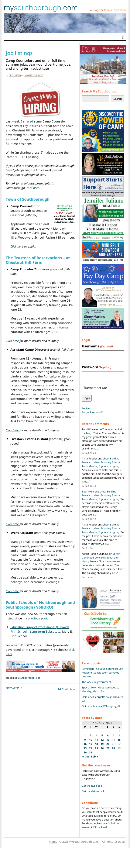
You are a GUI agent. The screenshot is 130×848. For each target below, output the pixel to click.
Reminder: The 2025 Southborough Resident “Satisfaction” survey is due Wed (102, 672)
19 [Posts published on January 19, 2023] (102, 744)
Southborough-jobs (29, 677)
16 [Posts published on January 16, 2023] (85, 744)
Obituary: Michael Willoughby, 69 (101, 706)
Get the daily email (93, 791)
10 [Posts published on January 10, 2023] (90, 739)
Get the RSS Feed (92, 786)
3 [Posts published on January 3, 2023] (91, 735)
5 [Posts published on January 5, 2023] (102, 735)
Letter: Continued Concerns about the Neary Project (101, 557)
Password (96, 367)
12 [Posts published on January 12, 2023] (102, 739)
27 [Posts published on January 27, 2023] (107, 748)
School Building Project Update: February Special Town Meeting (101, 462)
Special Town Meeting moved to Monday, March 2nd (100, 689)
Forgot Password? (92, 412)
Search (117, 99)
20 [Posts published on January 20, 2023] (107, 744)
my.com (41, 7)
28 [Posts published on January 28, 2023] (113, 748)
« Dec (85, 756)
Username (97, 346)
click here (33, 188)
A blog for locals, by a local (108, 10)
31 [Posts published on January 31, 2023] (90, 752)
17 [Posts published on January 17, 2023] (90, 744)
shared (28, 121)
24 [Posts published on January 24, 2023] (90, 748)
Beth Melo (15, 75)
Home (53, 842)
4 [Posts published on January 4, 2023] (96, 735)
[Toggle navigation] (122, 37)
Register (87, 408)
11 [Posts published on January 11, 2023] (96, 739)
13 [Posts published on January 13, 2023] (107, 739)
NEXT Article (66, 689)
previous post (37, 618)
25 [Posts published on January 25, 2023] (96, 748)
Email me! (101, 827)
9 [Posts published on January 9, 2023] (85, 739)
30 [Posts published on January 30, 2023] (85, 752)
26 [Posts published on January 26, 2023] (102, 748)
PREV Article (14, 688)
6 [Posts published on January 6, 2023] (108, 735)
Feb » (94, 756)
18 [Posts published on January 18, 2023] (96, 744)
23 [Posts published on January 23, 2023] (85, 748)
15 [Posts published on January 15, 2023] (119, 739)
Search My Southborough (100, 91)
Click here (16, 246)
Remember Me (96, 388)
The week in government (96, 682)
